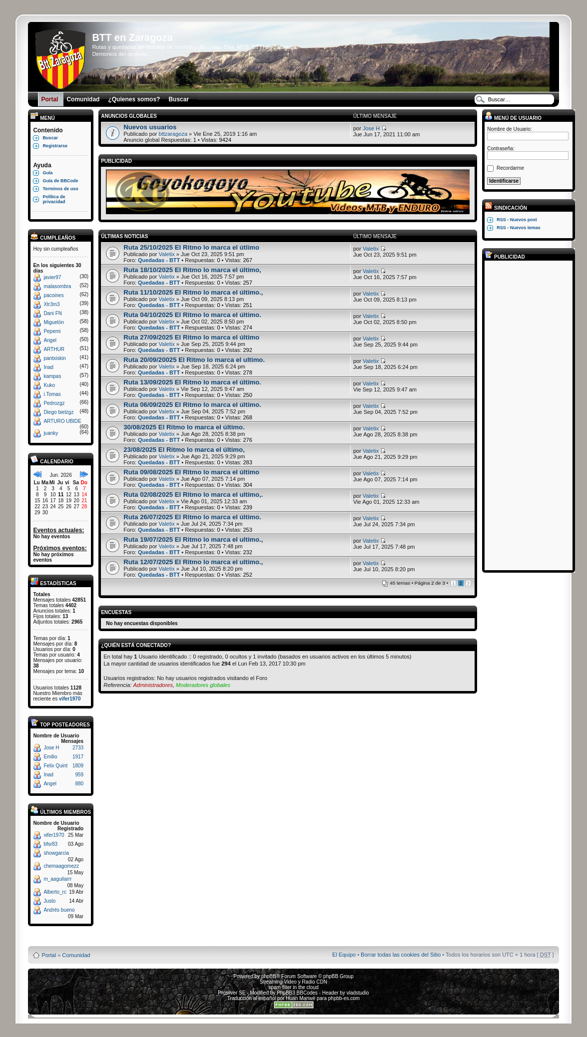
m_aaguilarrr (57, 879)
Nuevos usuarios (149, 127)
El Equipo (344, 955)
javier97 (52, 277)
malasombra (57, 286)
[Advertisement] (527, 415)
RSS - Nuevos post (517, 219)
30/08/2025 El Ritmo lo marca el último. (184, 427)
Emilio (50, 756)
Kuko (49, 385)
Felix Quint (55, 765)
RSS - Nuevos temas (519, 227)
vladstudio (358, 993)
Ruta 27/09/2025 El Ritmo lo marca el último (191, 337)
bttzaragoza (173, 134)
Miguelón (53, 322)
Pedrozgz (53, 403)
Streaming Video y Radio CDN (293, 982)
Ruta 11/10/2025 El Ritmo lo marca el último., (193, 292)
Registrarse (54, 145)
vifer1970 (69, 698)
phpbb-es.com (344, 998)
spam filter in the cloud (293, 987)
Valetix (167, 254)
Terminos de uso (60, 188)
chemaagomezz (61, 866)
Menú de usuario (513, 118)
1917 (77, 756)
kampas (52, 376)
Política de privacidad (53, 199)
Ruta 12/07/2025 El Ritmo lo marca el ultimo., (193, 562)
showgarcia (56, 853)
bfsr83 (50, 844)
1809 (77, 765)
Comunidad (76, 955)
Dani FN (52, 313)
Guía (47, 172)
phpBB (268, 976)
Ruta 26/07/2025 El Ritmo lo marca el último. (192, 517)
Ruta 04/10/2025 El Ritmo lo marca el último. (192, 315)
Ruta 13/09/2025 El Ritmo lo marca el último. (192, 382)
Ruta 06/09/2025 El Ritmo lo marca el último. (192, 404)
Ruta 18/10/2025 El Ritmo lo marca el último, (192, 270)
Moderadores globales (203, 685)
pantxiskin (54, 358)
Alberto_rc (54, 892)
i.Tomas (51, 394)
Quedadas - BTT (159, 260)
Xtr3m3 (51, 304)
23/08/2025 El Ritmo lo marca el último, (184, 449)
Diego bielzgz (58, 412)
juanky (50, 433)
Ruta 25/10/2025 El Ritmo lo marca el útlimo (191, 247)
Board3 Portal (274, 939)
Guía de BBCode (60, 180)
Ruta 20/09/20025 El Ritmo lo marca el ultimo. (194, 359)
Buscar (50, 137)
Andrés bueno (58, 910)
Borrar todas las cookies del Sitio (401, 955)
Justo (49, 901)
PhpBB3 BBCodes (297, 993)
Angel (49, 340)
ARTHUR (53, 349)
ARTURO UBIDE (62, 421)
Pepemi (51, 331)
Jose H (51, 747)
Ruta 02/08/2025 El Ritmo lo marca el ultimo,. (193, 494)
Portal (48, 955)
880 (79, 783)
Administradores (153, 685)
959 (79, 774)
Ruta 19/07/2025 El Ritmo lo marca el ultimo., (193, 539)
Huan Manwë (300, 998)
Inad (48, 367)
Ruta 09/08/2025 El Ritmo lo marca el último (191, 472)
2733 (77, 747)
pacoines (53, 295)
